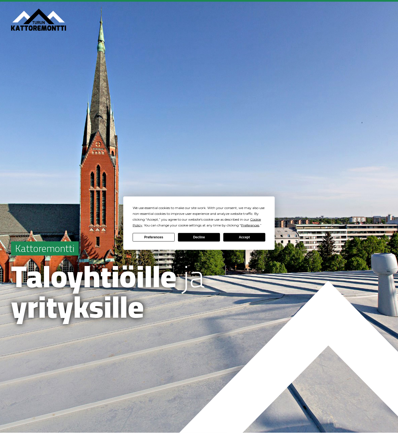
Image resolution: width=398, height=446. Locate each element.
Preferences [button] (250, 225)
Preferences (153, 237)
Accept (244, 237)
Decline (199, 237)
